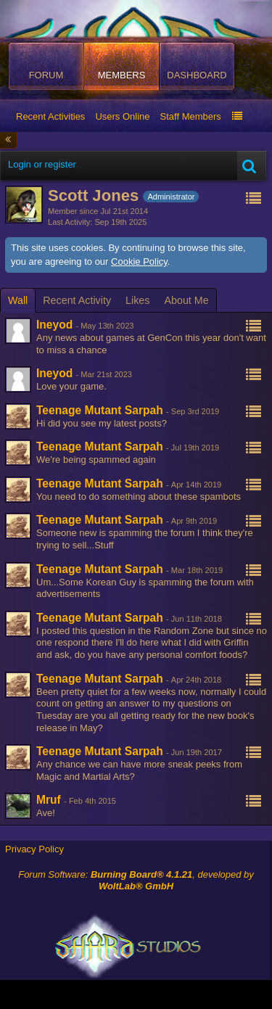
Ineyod (54, 324)
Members (122, 75)
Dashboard (196, 75)
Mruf (48, 800)
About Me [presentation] (186, 300)
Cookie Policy (139, 261)
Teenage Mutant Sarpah (99, 410)
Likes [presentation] (137, 300)
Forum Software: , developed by (136, 880)
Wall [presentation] (18, 300)
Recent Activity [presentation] (77, 300)
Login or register (42, 164)
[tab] (18, 300)
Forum (46, 75)
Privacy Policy (34, 849)
